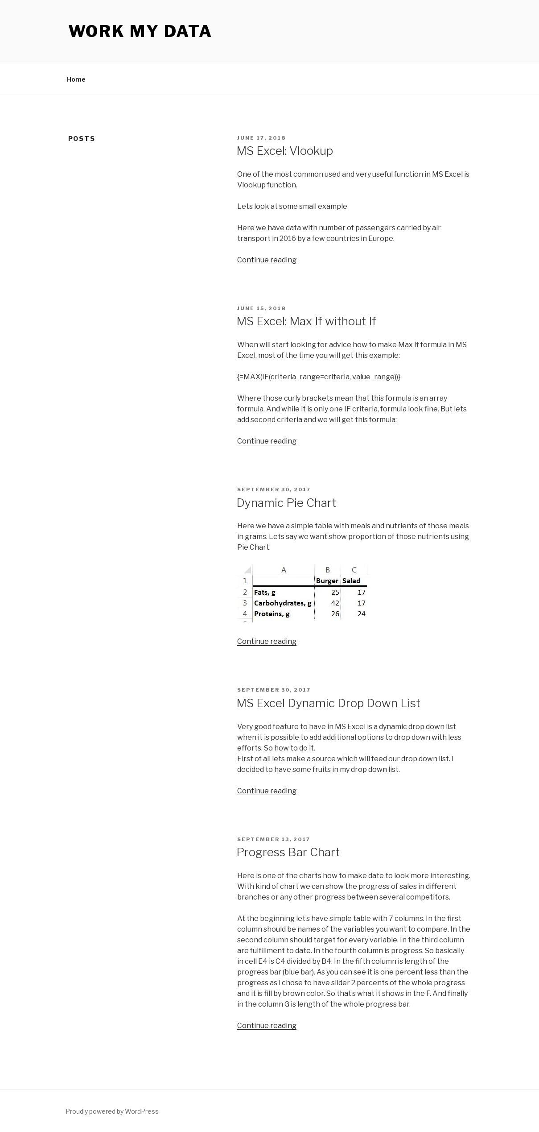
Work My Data (140, 31)
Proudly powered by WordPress (112, 1111)
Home (76, 79)
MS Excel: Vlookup (284, 151)
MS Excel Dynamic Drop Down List (328, 703)
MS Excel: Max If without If (306, 321)
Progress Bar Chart (288, 852)
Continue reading (266, 260)
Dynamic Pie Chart (286, 503)
